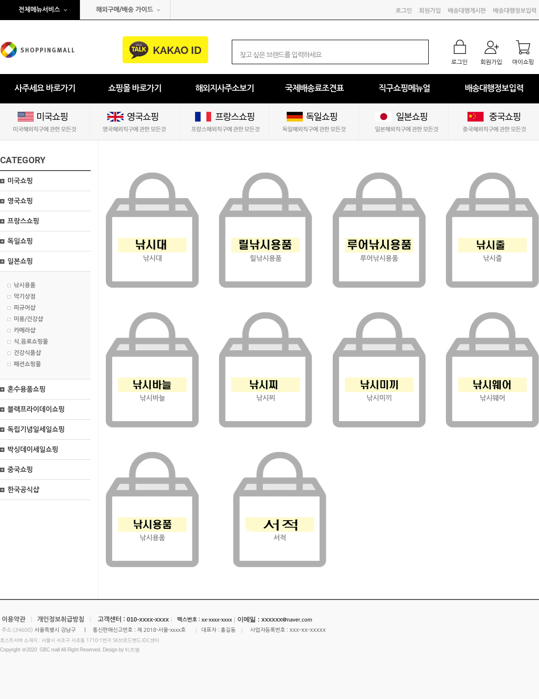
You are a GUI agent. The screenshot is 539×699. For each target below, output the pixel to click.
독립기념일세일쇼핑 (36, 429)
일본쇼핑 (20, 261)
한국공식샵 (23, 489)
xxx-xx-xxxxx (308, 629)
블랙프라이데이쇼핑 (36, 409)
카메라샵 (24, 330)
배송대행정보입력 (515, 11)
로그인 (403, 11)
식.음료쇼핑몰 (31, 342)
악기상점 (24, 297)
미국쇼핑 (20, 180)
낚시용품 (24, 285)
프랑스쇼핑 (23, 221)
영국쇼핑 (20, 201)
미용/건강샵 (28, 319)
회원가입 (430, 11)
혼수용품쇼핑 (26, 389)
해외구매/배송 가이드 (124, 9)
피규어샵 (24, 308)
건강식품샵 (27, 353)
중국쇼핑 (20, 469)
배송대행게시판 (467, 11)
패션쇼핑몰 (27, 364)
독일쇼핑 (20, 241)
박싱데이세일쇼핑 (32, 449)
